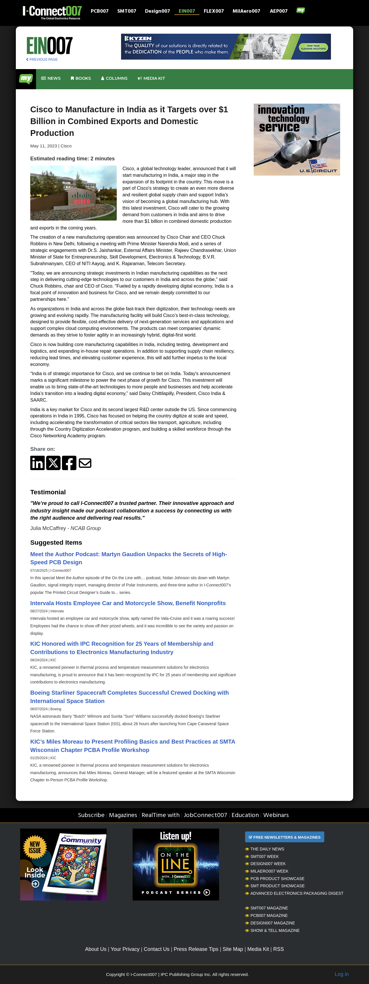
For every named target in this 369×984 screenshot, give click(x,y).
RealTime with (161, 815)
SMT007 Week (262, 856)
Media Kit (258, 949)
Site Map (233, 949)
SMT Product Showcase (275, 886)
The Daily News (264, 849)
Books (81, 78)
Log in (342, 974)
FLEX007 (214, 12)
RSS (278, 949)
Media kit (151, 78)
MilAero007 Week (267, 871)
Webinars (276, 815)
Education (245, 815)
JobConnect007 (205, 815)
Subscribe (91, 815)
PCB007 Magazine (266, 915)
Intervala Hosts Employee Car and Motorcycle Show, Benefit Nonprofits (128, 603)
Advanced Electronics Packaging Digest (294, 893)
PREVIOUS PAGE (42, 60)
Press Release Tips (196, 949)
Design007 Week (265, 863)
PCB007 (100, 12)
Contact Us (157, 949)
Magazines (123, 815)
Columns (114, 78)
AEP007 (279, 12)
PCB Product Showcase (274, 878)
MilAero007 (246, 12)
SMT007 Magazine (266, 908)
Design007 (157, 12)
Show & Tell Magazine (272, 930)
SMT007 (126, 12)
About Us (95, 949)
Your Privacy (125, 949)
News (51, 78)
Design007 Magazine (270, 923)
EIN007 (187, 12)
